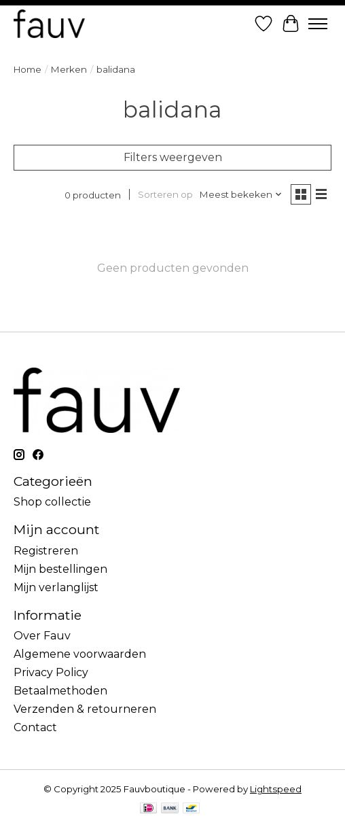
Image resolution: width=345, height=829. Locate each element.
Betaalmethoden (60, 690)
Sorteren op (165, 194)
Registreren (46, 550)
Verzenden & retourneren (85, 709)
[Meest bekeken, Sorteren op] (241, 194)
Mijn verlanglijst (56, 587)
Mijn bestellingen (60, 569)
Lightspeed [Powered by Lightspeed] (276, 788)
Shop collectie (52, 501)
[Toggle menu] (317, 23)
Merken (69, 69)
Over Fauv (42, 635)
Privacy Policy (51, 672)
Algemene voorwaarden (80, 654)
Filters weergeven (173, 157)
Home (27, 69)
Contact (35, 727)
